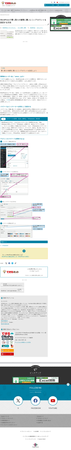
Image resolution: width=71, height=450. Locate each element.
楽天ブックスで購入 (8, 348)
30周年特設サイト (5, 415)
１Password (5, 245)
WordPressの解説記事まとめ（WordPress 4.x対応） (16, 256)
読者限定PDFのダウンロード (8, 417)
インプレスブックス (30, 433)
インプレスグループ (45, 426)
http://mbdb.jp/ (4, 315)
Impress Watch (42, 433)
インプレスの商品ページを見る (23, 337)
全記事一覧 (40, 417)
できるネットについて (65, 2)
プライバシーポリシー (26, 426)
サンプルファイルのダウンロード (9, 419)
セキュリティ (40, 27)
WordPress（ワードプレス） (21, 10)
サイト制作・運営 (9, 10)
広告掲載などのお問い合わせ (44, 415)
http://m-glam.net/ (5, 318)
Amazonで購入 (7, 345)
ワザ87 (2, 79)
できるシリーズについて (7, 413)
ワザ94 (8, 100)
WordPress (32, 27)
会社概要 (36, 426)
